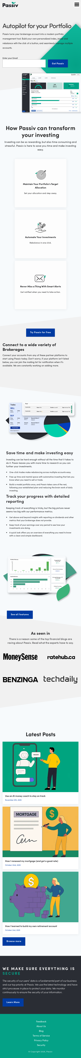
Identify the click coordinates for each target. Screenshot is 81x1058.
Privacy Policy (41, 1040)
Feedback (41, 1021)
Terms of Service (41, 1035)
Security (41, 1045)
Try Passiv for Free (40, 332)
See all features (20, 614)
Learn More (13, 1002)
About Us (41, 1026)
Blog (41, 1030)
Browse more (14, 941)
